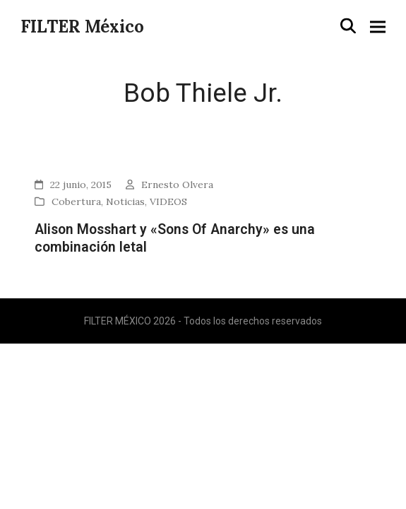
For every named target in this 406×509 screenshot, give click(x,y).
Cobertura (76, 201)
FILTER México (82, 26)
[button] (348, 26)
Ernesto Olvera (177, 184)
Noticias (125, 201)
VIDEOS (168, 201)
